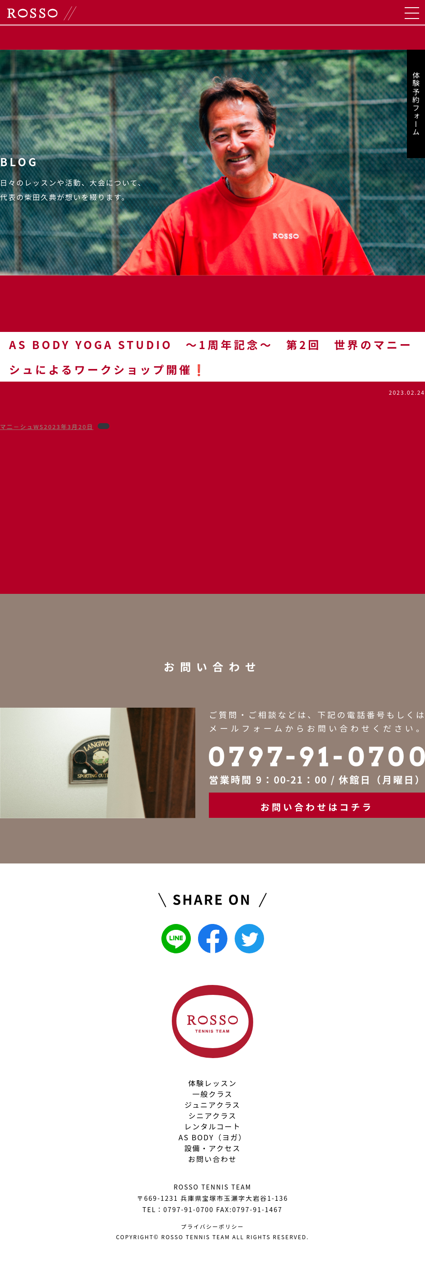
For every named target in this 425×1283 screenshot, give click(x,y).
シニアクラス (213, 1115)
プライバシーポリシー (212, 1226)
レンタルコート (212, 1126)
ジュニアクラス (212, 1104)
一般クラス (212, 1093)
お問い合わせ (212, 1158)
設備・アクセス (212, 1148)
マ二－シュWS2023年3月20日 (47, 426)
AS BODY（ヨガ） (212, 1137)
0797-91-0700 (188, 1209)
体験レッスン (212, 1083)
